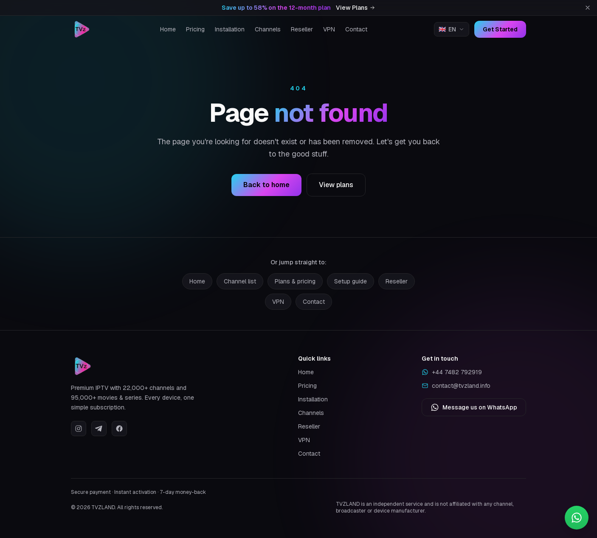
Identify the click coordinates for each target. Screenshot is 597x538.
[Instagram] (78, 428)
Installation (230, 29)
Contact (356, 29)
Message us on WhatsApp (474, 407)
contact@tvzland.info (456, 385)
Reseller (302, 29)
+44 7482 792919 (452, 372)
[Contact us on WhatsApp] (577, 518)
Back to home (266, 185)
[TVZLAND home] (82, 29)
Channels (268, 29)
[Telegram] (99, 428)
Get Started (500, 29)
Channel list (240, 281)
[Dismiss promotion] (588, 8)
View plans (336, 185)
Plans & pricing (295, 281)
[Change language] (451, 29)
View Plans (355, 7)
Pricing (195, 29)
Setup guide (350, 281)
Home (168, 29)
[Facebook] (119, 428)
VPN (329, 29)
